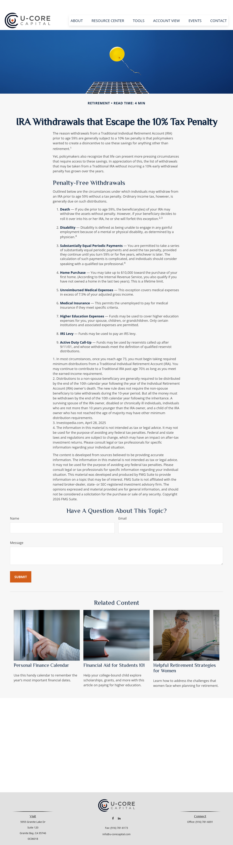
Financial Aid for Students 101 (114, 654)
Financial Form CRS (119, 836)
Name (14, 507)
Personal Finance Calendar (41, 654)
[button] (76, 9)
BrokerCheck (153, 842)
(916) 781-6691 (204, 811)
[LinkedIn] (119, 807)
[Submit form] (20, 566)
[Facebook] (112, 807)
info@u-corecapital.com (116, 823)
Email (122, 507)
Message (16, 532)
